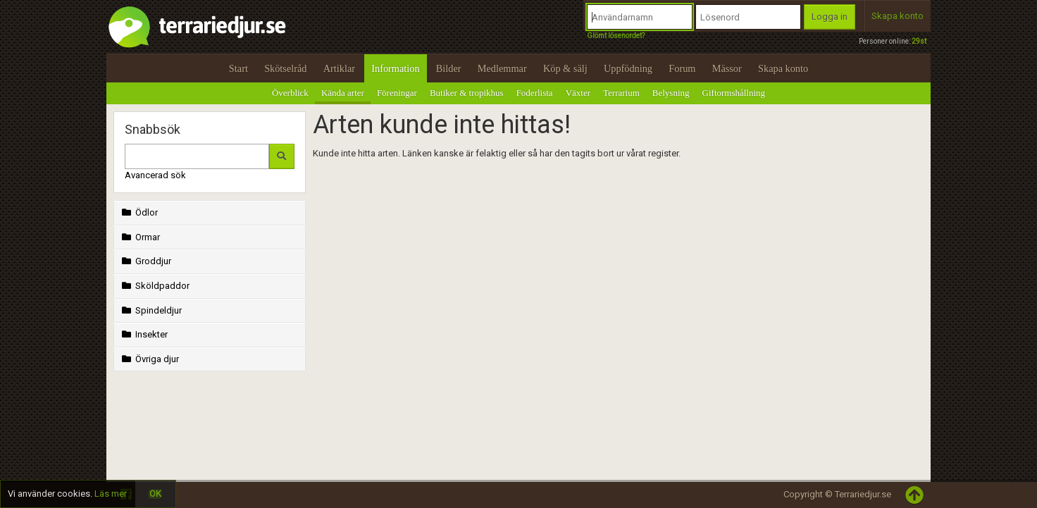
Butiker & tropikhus (467, 92)
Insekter (143, 334)
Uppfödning (628, 68)
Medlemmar (502, 68)
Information (395, 68)
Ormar (139, 237)
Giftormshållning (734, 92)
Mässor (727, 68)
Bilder (448, 68)
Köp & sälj (565, 68)
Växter (578, 92)
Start (238, 68)
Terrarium (621, 92)
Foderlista (534, 92)
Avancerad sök (155, 175)
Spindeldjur (150, 310)
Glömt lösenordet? (616, 35)
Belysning (671, 92)
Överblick (290, 92)
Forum (682, 68)
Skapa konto (897, 16)
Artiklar (339, 68)
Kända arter (342, 92)
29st (919, 41)
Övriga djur (149, 359)
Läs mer (110, 493)
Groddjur (145, 261)
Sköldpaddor (154, 285)
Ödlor (138, 212)
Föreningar (397, 92)
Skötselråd (285, 68)
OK (155, 493)
